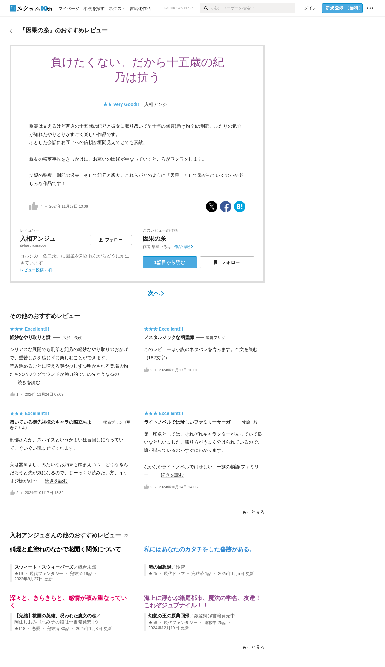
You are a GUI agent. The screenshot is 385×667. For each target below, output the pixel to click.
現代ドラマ (174, 573)
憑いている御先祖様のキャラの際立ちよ (51, 422)
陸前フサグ (215, 338)
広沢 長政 (72, 338)
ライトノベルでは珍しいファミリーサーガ (187, 422)
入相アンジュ (158, 104)
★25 (152, 573)
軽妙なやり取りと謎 (30, 337)
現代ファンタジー (46, 573)
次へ (156, 293)
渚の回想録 (159, 566)
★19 (18, 573)
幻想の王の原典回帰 (168, 615)
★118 (19, 628)
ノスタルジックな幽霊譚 (169, 337)
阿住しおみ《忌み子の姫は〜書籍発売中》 (57, 621)
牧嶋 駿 (250, 422)
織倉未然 (87, 566)
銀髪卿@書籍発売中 (214, 615)
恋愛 (36, 628)
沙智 (180, 566)
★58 (152, 623)
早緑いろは (161, 247)
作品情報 (183, 247)
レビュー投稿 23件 (36, 270)
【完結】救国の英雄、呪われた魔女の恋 (55, 615)
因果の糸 (154, 238)
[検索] (205, 8)
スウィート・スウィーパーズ (43, 566)
